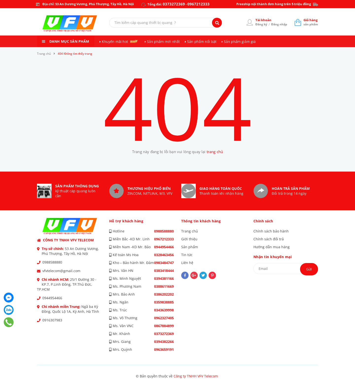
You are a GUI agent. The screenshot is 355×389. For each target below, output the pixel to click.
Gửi (309, 269)
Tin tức (187, 254)
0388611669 (164, 286)
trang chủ (215, 151)
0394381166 (164, 278)
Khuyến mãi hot (115, 41)
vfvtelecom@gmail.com (61, 270)
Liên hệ (187, 262)
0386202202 (164, 294)
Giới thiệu (189, 239)
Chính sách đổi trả (268, 239)
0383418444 (164, 270)
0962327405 (164, 318)
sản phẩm (310, 22)
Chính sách (263, 221)
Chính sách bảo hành (271, 231)
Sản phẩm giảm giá (240, 41)
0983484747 (164, 262)
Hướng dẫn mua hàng (271, 247)
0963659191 (164, 349)
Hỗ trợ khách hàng (126, 221)
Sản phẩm (189, 247)
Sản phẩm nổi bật (201, 41)
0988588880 (52, 262)
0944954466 (52, 298)
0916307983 (52, 320)
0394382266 (164, 341)
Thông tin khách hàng (201, 221)
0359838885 (164, 302)
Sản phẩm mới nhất (163, 41)
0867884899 (164, 325)
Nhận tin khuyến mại (272, 256)
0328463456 (164, 254)
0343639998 (164, 310)
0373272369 (174, 3)
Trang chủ (189, 231)
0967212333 (198, 3)
